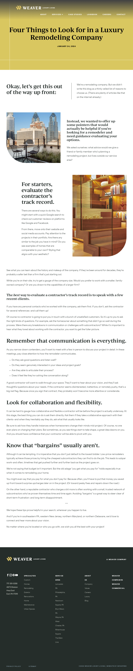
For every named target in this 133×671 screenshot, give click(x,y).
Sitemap (32, 666)
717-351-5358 (11, 584)
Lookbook (92, 14)
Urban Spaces (29, 609)
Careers (107, 14)
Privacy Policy (13, 666)
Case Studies (75, 14)
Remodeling (28, 588)
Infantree (122, 666)
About (43, 14)
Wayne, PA (59, 617)
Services (56, 14)
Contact (121, 14)
